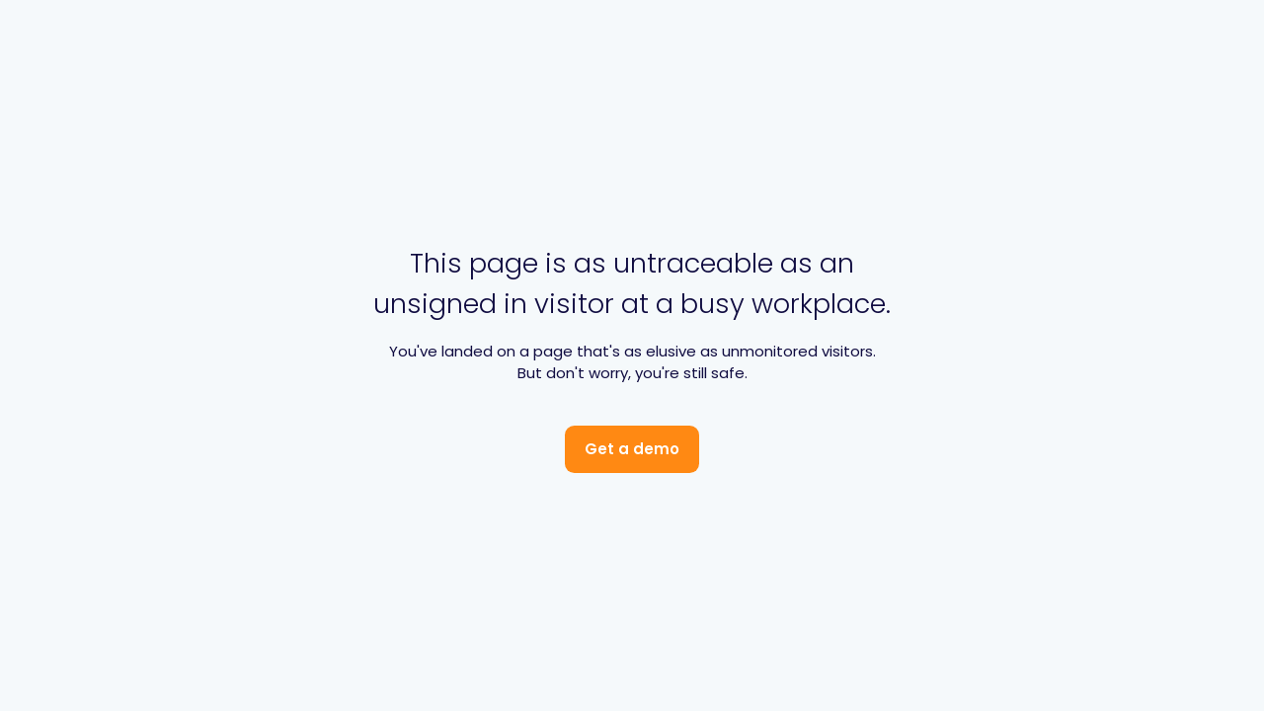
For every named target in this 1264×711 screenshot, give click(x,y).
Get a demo (632, 448)
